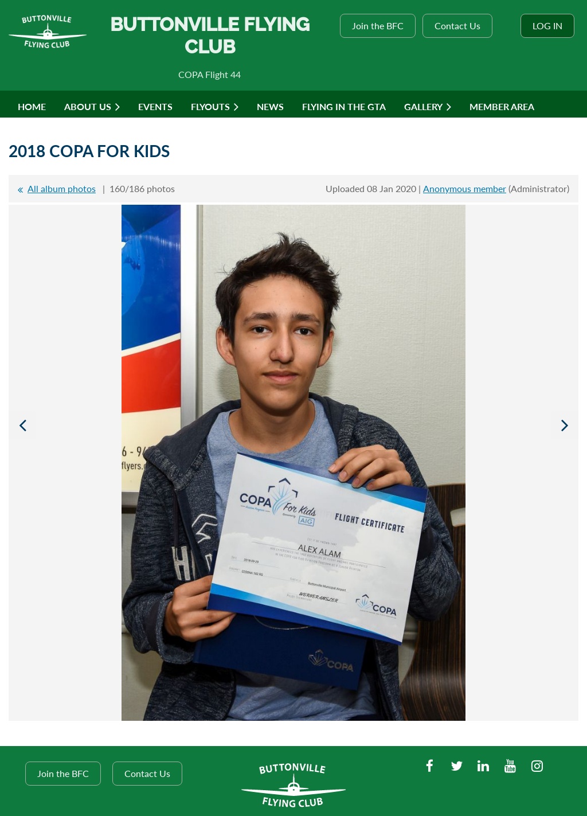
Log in (547, 25)
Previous (22, 425)
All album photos (62, 188)
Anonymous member (464, 188)
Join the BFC (378, 25)
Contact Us (457, 25)
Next (564, 425)
